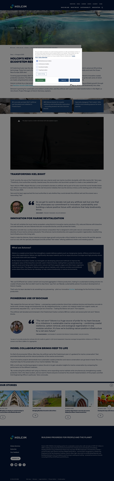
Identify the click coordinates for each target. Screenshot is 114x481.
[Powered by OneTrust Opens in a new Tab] (75, 85)
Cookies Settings (41, 73)
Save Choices (40, 80)
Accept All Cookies (74, 80)
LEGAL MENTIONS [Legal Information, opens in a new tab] (43, 57)
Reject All (63, 80)
